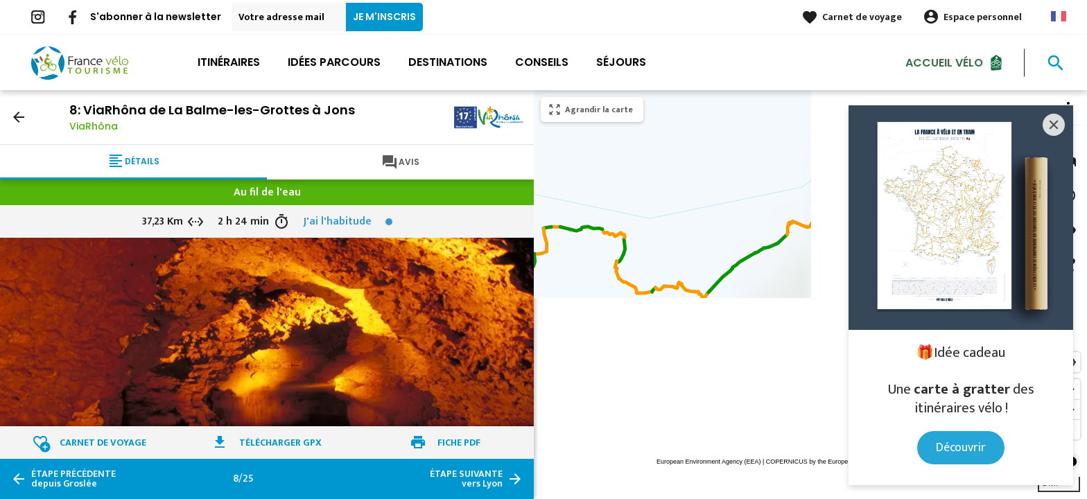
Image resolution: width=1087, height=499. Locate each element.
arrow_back (18, 117)
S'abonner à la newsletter (155, 17)
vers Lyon (466, 479)
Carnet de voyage (862, 17)
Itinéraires (229, 62)
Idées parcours (334, 62)
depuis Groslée (73, 479)
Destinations (447, 62)
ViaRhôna (93, 126)
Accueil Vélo (944, 62)
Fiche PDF (458, 442)
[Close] (1054, 125)
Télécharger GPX (280, 442)
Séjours (621, 62)
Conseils (541, 62)
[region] (810, 294)
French (1058, 16)
